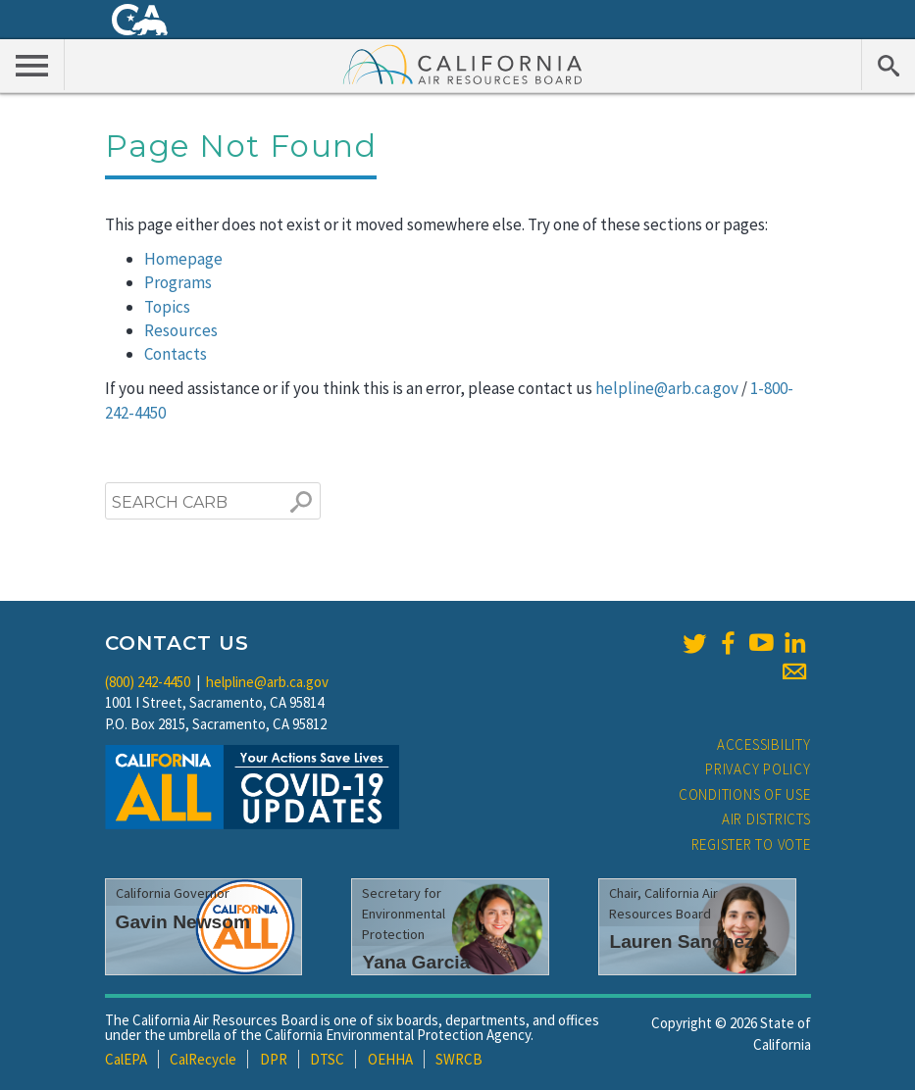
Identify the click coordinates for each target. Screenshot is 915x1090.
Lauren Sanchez (681, 941)
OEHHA (390, 1059)
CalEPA (126, 1059)
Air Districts (766, 819)
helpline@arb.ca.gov (666, 388)
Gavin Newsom (183, 922)
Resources (181, 330)
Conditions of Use (745, 794)
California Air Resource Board (462, 63)
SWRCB (459, 1059)
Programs (178, 282)
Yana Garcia (416, 962)
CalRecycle (203, 1059)
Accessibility (764, 744)
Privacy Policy (758, 769)
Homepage (183, 259)
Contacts (175, 354)
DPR (273, 1059)
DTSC (327, 1059)
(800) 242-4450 (147, 681)
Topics (167, 307)
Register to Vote (751, 844)
